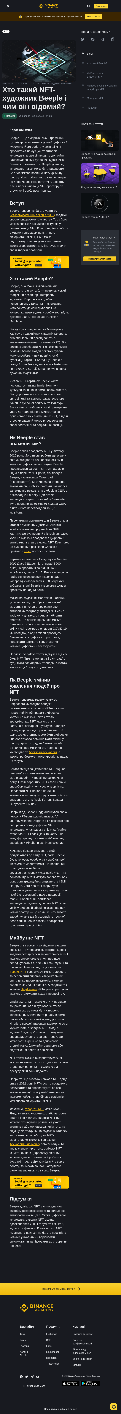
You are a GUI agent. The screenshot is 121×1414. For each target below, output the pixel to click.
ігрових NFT (18, 971)
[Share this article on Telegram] (103, 39)
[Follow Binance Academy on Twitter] (26, 1376)
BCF (48, 1340)
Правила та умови (83, 1334)
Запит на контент (82, 1359)
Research (51, 1358)
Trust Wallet (52, 1363)
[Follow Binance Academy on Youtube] (37, 1377)
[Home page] (48, 6)
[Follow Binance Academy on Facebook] (21, 1376)
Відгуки (77, 1365)
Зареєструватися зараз (99, 259)
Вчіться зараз (93, 16)
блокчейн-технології (43, 752)
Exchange (51, 1334)
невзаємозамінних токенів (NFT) (32, 215)
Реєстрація (101, 6)
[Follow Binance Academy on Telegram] (32, 1376)
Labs (49, 1346)
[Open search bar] (87, 6)
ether (27, 551)
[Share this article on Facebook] (93, 39)
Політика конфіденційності (82, 1342)
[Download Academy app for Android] (90, 1384)
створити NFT (34, 1109)
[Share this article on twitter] (82, 39)
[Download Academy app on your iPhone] (70, 1384)
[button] (114, 6)
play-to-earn (29, 989)
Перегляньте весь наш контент (60, 1288)
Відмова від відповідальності (82, 1351)
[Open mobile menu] (113, 6)
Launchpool (52, 1352)
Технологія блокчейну (25, 1144)
